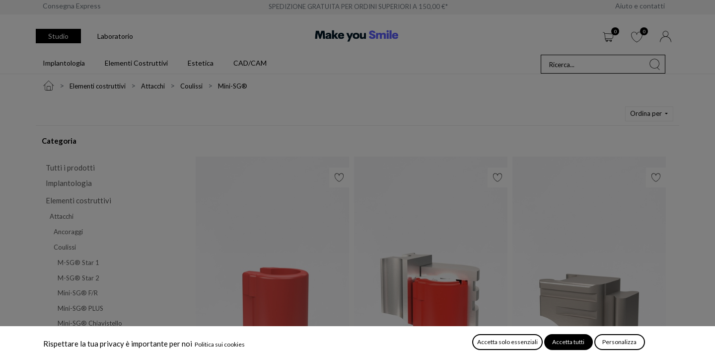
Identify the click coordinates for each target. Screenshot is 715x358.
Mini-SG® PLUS (80, 308)
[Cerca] (654, 64)
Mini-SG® (72, 339)
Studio (58, 36)
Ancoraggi (68, 232)
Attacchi (61, 216)
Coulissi (65, 247)
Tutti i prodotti (70, 167)
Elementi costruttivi (78, 200)
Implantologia (69, 183)
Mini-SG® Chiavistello (90, 323)
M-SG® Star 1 (78, 263)
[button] (649, 113)
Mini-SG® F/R (78, 293)
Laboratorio (115, 36)
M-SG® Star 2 (78, 278)
